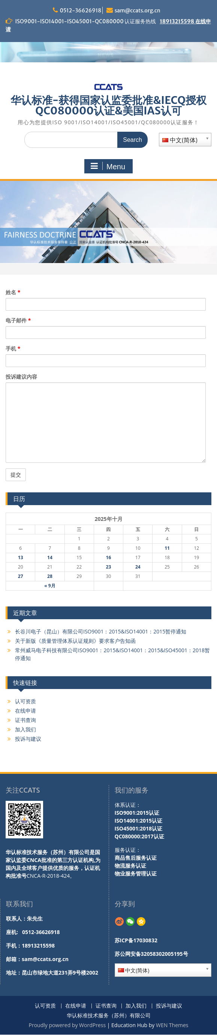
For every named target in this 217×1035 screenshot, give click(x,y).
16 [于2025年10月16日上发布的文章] (108, 557)
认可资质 (25, 701)
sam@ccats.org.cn (137, 10)
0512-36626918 (80, 10)
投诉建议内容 (21, 376)
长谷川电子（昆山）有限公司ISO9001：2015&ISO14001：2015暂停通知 (100, 631)
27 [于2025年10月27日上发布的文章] (20, 576)
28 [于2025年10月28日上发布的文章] (49, 576)
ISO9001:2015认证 (137, 812)
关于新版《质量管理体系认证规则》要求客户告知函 (75, 640)
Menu (107, 166)
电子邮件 (18, 320)
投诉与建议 (28, 738)
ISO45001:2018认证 (139, 828)
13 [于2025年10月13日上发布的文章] (20, 557)
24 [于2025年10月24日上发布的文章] (138, 567)
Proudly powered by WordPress (67, 1025)
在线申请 (25, 710)
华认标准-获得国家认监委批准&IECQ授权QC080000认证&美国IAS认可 (108, 105)
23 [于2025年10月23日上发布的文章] (108, 567)
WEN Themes (172, 1025)
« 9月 (49, 585)
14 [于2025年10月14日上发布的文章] (49, 557)
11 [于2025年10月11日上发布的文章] (167, 548)
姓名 (13, 292)
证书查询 (25, 720)
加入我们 (25, 729)
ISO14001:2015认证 (139, 820)
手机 (13, 348)
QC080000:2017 (134, 836)
